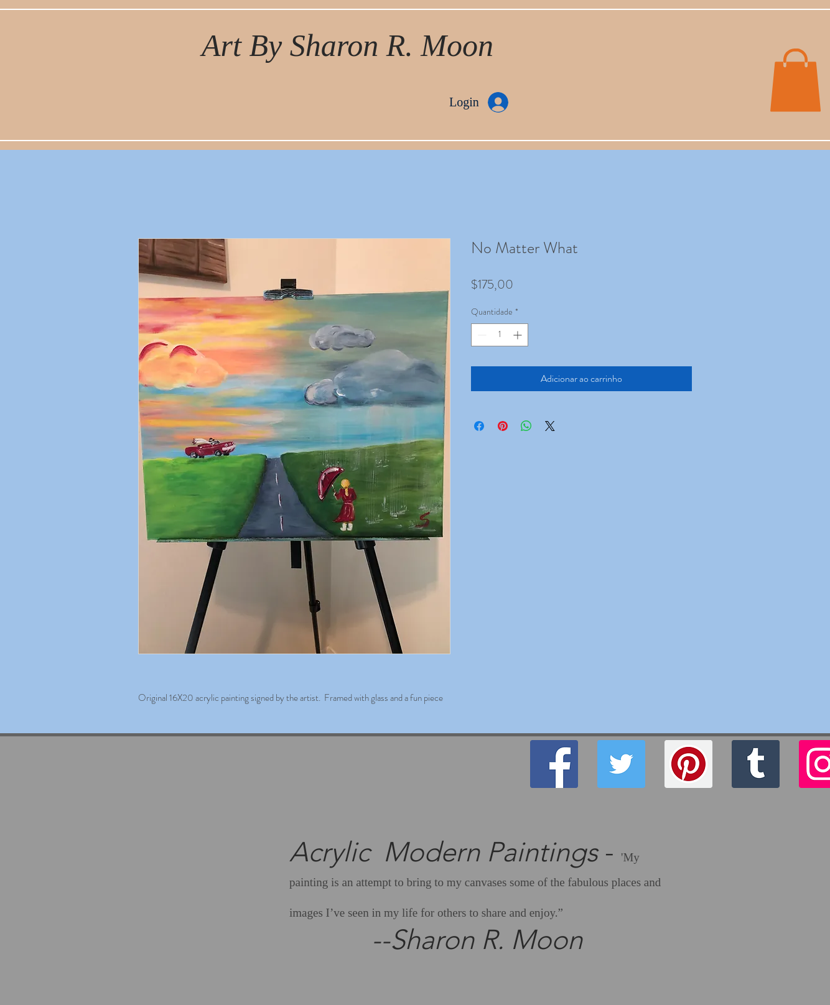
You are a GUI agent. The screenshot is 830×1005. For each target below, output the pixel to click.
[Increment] (518, 335)
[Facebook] (554, 764)
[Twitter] (621, 764)
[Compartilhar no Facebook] (479, 426)
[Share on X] (550, 426)
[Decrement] (480, 335)
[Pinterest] (688, 764)
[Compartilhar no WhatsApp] (526, 426)
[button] (795, 80)
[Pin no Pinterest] (502, 426)
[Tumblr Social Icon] (756, 764)
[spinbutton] (499, 335)
